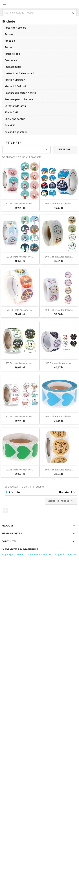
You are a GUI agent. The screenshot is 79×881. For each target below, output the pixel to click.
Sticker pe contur (15, 119)
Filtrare (64, 149)
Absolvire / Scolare (15, 27)
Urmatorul (67, 492)
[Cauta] (39, 12)
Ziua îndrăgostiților (16, 132)
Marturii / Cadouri (15, 86)
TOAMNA (10, 125)
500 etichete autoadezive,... (20, 203)
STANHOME (11, 112)
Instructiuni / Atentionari (19, 73)
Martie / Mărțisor (15, 79)
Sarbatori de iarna (15, 106)
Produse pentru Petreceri (20, 99)
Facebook (5, 510)
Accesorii (10, 34)
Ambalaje (10, 40)
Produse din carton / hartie (20, 93)
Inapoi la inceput (60, 501)
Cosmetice (11, 60)
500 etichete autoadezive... (59, 363)
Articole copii (12, 53)
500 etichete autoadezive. (20, 309)
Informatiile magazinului (20, 549)
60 (18, 492)
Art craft (9, 47)
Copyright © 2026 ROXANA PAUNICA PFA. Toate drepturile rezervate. (39, 554)
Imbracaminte (13, 66)
